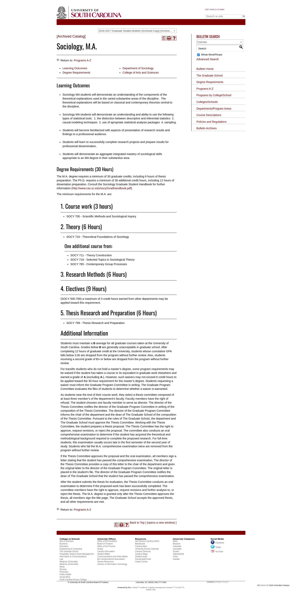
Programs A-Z (204, 88)
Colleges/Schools (207, 101)
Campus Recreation (106, 551)
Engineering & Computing (71, 549)
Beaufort (176, 544)
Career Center (141, 562)
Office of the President (107, 541)
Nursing (63, 569)
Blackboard (140, 544)
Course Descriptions (208, 115)
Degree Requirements (76, 72)
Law (61, 559)
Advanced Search (207, 59)
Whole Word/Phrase (211, 54)
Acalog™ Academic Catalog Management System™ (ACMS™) (157, 587)
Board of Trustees (105, 544)
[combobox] (137, 30)
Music (62, 567)
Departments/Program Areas (213, 108)
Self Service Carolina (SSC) (147, 541)
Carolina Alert (141, 546)
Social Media (217, 539)
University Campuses (184, 539)
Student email (141, 556)
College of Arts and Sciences (140, 72)
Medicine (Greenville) (69, 564)
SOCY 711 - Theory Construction (91, 255)
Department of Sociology (138, 68)
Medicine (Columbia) (69, 562)
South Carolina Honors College (73, 579)
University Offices (106, 539)
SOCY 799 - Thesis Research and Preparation (95, 323)
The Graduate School (209, 75)
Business (64, 544)
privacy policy (222, 582)
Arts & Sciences (67, 541)
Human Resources (105, 562)
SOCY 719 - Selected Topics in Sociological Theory (102, 259)
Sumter (176, 551)
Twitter (216, 547)
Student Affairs (103, 554)
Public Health (65, 574)
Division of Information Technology (112, 564)
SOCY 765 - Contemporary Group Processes (98, 264)
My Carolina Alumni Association (111, 559)
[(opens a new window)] (164, 38)
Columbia (177, 546)
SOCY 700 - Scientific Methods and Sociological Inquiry (101, 216)
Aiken (175, 541)
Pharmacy (64, 572)
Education (64, 546)
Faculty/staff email (143, 559)
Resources (140, 539)
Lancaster (177, 549)
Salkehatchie (178, 554)
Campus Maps (141, 554)
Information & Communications (73, 556)
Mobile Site (150, 589)
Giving (100, 549)
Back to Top (137, 522)
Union (175, 556)
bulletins (263, 585)
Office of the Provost (106, 546)
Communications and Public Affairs (112, 556)
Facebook (219, 543)
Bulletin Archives (206, 128)
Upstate (176, 559)
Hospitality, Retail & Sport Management (77, 554)
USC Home (210, 9)
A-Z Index (220, 9)
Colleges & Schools (70, 539)
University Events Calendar (147, 549)
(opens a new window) (161, 522)
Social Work (65, 577)
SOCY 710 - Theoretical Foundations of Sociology (97, 236)
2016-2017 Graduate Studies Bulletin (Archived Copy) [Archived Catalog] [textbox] (137, 30)
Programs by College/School (213, 95)
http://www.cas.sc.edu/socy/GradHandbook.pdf (101, 188)
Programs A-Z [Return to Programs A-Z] (82, 60)
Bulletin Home (205, 68)
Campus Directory (143, 551)
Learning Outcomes (75, 68)
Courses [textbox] (202, 42)
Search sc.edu (215, 12)
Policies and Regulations (211, 121)
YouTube (217, 552)
